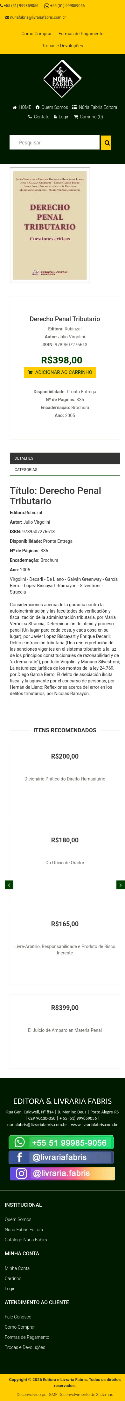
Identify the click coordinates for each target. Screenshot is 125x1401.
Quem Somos (52, 107)
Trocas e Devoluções (62, 45)
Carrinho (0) (88, 116)
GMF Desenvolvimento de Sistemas (81, 1394)
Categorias (26, 470)
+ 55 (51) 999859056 (78, 1118)
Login (61, 116)
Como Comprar (37, 33)
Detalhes (24, 458)
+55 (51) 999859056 (19, 5)
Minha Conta (17, 1268)
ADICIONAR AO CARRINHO (60, 372)
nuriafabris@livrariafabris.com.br (35, 17)
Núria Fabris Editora (94, 107)
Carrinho (13, 1278)
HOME (22, 107)
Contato (38, 116)
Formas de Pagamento (81, 33)
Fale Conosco (18, 1316)
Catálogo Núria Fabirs (26, 1239)
